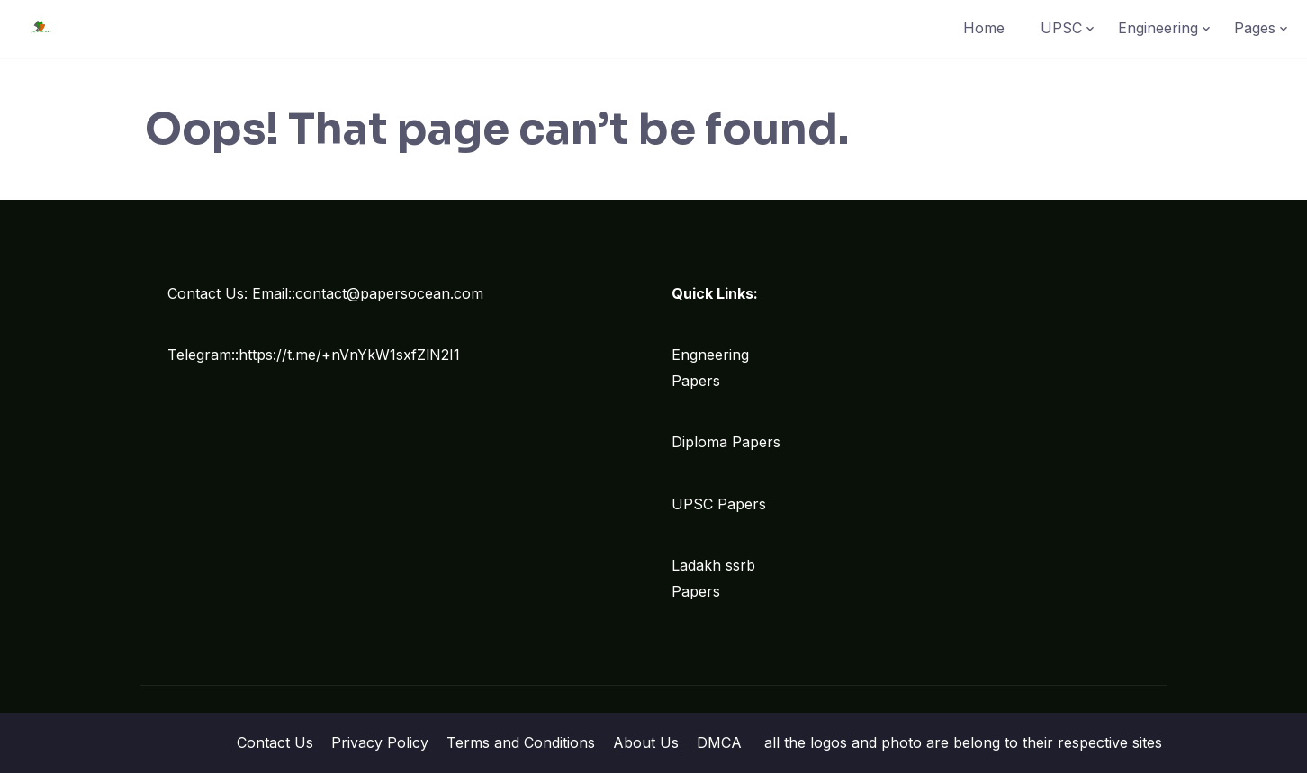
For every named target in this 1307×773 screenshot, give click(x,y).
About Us (646, 742)
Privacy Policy (379, 742)
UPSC (1061, 28)
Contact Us (275, 742)
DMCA (719, 742)
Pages (1254, 28)
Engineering (1158, 28)
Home (984, 28)
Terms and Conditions (520, 742)
